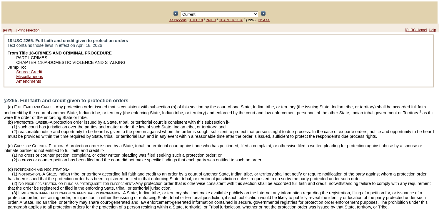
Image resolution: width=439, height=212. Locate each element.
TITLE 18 (196, 20)
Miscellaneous (29, 76)
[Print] (7, 30)
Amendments (28, 81)
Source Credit (29, 71)
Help (432, 30)
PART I (211, 20)
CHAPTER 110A (231, 20)
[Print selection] (28, 30)
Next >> (264, 20)
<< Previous (178, 20)
